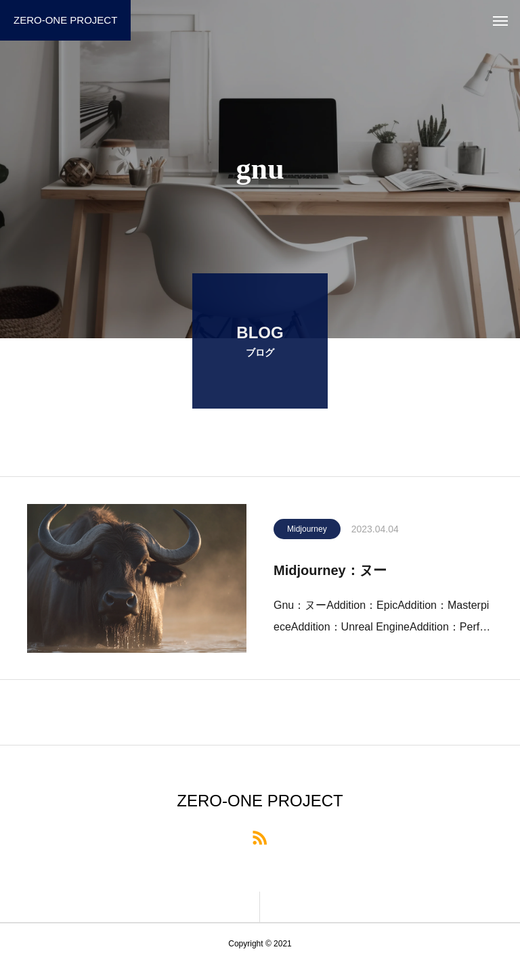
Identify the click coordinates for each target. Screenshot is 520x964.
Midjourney (307, 531)
